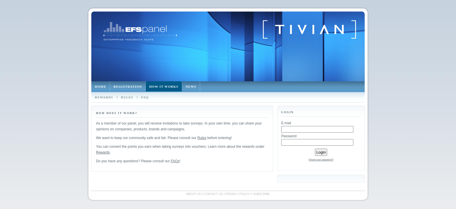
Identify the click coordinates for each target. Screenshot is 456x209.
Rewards (104, 97)
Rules (127, 97)
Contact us (213, 194)
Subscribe (261, 194)
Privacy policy (238, 194)
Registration (127, 86)
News (191, 86)
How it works (163, 86)
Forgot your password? (321, 159)
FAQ (145, 97)
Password (289, 136)
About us (193, 194)
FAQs (175, 161)
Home (100, 86)
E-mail (286, 123)
